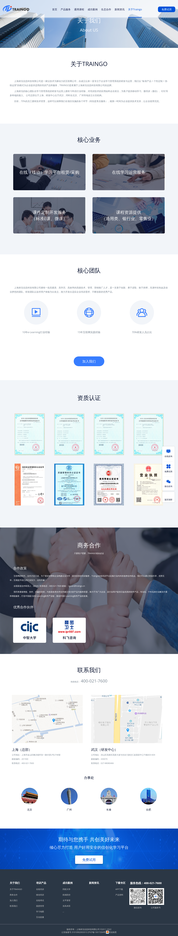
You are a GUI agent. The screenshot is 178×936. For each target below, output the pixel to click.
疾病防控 (66, 894)
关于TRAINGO (16, 889)
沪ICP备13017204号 (96, 932)
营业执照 (111, 932)
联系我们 (14, 906)
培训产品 (41, 883)
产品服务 (66, 9)
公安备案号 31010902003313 (74, 932)
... (63, 911)
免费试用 (167, 9)
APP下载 (119, 889)
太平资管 (66, 900)
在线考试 (40, 900)
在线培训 (40, 889)
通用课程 (79, 9)
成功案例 (93, 9)
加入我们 (89, 361)
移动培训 (40, 894)
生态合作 (106, 9)
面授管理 (40, 906)
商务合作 (14, 894)
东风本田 (66, 906)
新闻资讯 (120, 9)
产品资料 (119, 894)
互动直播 (40, 917)
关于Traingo (135, 9)
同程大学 (66, 889)
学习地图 (40, 911)
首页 (54, 9)
